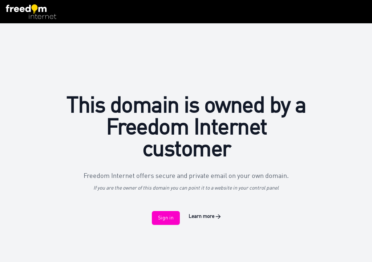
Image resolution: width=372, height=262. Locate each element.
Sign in (166, 218)
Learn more (205, 216)
